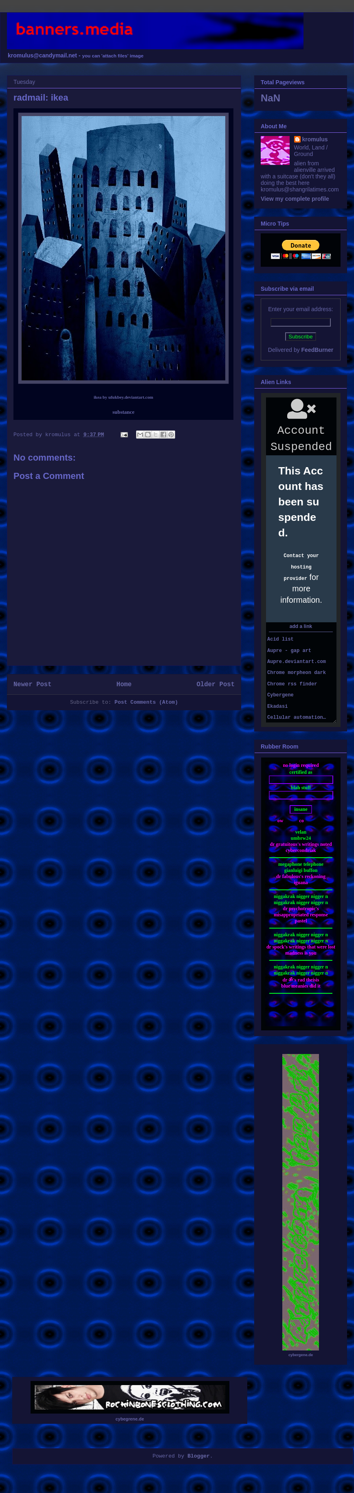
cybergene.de (300, 1355)
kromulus (315, 139)
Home (124, 684)
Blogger (198, 1456)
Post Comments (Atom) (146, 702)
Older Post (215, 684)
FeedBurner (317, 350)
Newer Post (32, 684)
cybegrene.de (130, 1418)
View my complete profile (295, 198)
